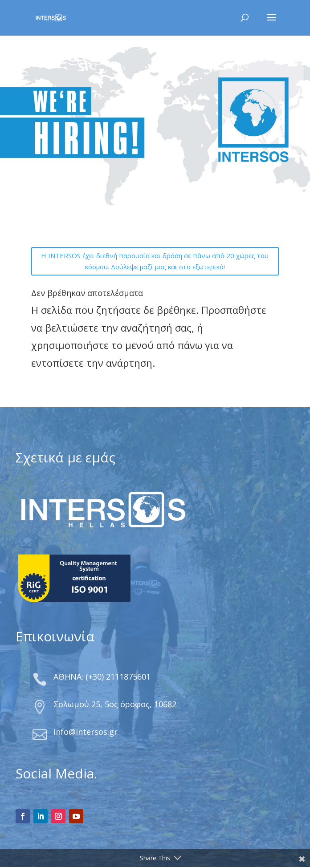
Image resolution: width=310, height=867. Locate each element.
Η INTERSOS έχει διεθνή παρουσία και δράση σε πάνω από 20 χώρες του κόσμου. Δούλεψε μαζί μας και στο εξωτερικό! (155, 261)
